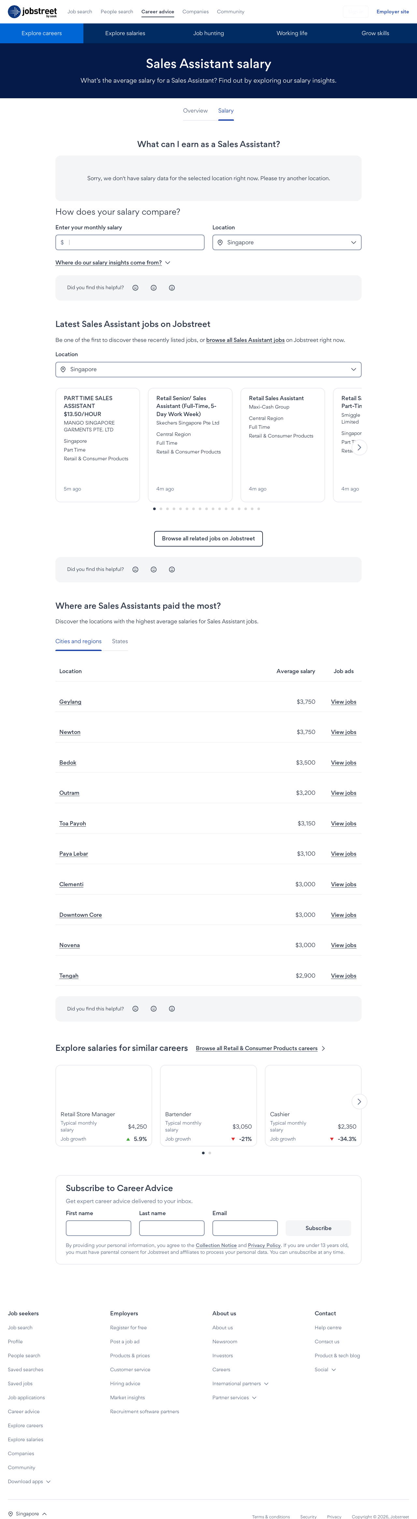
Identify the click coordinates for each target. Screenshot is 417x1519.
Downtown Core (80, 899)
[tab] (198, 111)
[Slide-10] (219, 494)
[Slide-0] (154, 494)
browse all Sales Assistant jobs (245, 339)
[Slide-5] (187, 494)
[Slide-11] (226, 494)
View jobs (343, 686)
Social (321, 1354)
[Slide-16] (258, 494)
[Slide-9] (213, 494)
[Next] (359, 440)
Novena (69, 930)
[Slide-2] (167, 494)
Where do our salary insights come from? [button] (113, 262)
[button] (27, 1499)
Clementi (71, 869)
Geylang (70, 686)
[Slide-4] (180, 494)
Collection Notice (216, 1230)
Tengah (69, 960)
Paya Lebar (73, 838)
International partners (236, 1368)
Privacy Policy (264, 1230)
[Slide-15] (252, 494)
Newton (69, 717)
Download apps (25, 1466)
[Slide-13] (239, 494)
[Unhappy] (135, 287)
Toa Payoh (72, 808)
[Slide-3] (174, 494)
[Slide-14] (245, 494)
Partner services (230, 1382)
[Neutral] (153, 287)
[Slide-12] (232, 494)
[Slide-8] (206, 494)
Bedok (67, 747)
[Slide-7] (200, 494)
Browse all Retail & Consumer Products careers (261, 1033)
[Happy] (172, 287)
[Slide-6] (193, 494)
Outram (69, 778)
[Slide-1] (161, 494)
